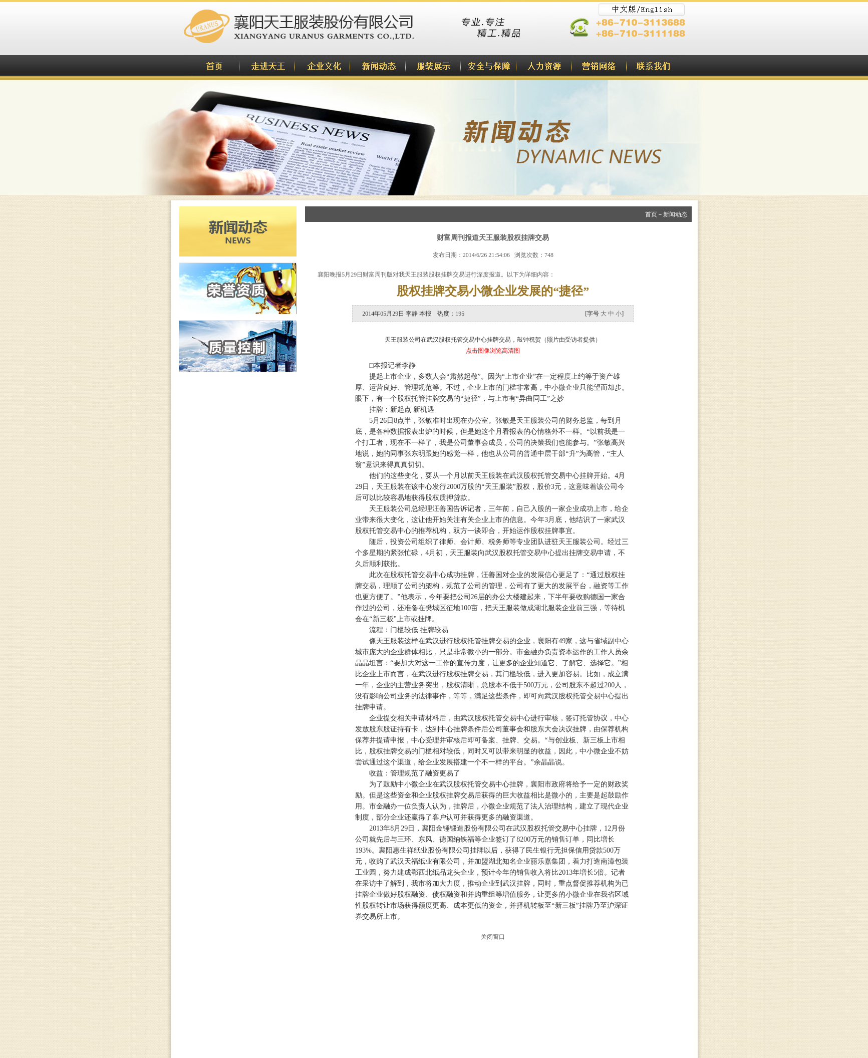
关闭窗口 (493, 936)
